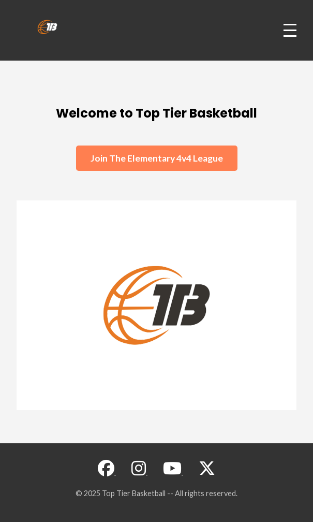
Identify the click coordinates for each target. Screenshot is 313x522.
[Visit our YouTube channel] (173, 471)
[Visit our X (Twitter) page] (207, 471)
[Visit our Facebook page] (107, 471)
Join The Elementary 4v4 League (157, 158)
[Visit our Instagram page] (139, 471)
